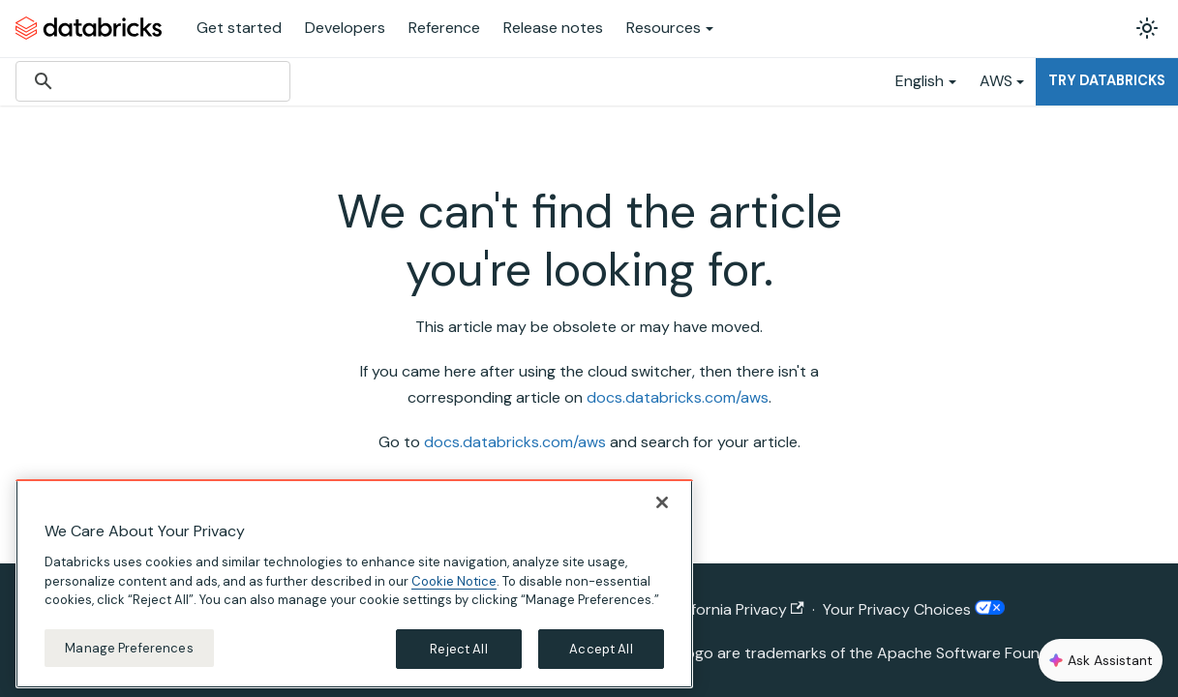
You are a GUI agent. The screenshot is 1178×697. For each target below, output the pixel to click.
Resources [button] (663, 27)
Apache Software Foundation (981, 653)
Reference (444, 27)
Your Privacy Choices (914, 609)
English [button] (919, 81)
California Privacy (735, 609)
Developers (345, 27)
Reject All (458, 663)
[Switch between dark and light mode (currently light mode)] (1147, 28)
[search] (150, 81)
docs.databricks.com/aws (678, 397)
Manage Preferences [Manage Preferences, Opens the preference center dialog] (129, 662)
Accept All (600, 663)
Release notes (553, 27)
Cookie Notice (454, 596)
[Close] (662, 518)
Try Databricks (1106, 80)
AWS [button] (996, 81)
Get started (239, 27)
